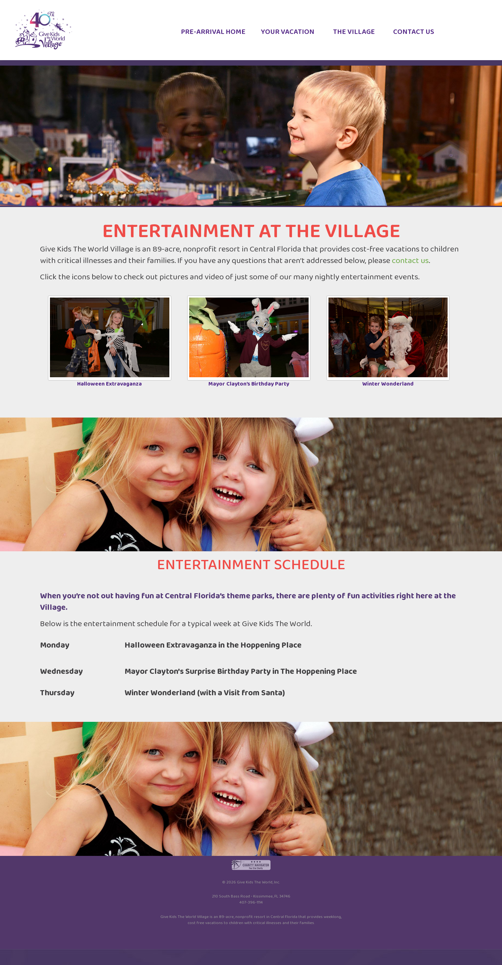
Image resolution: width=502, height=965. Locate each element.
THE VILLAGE (354, 34)
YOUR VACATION (287, 34)
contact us (410, 260)
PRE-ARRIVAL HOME (213, 34)
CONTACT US (413, 34)
